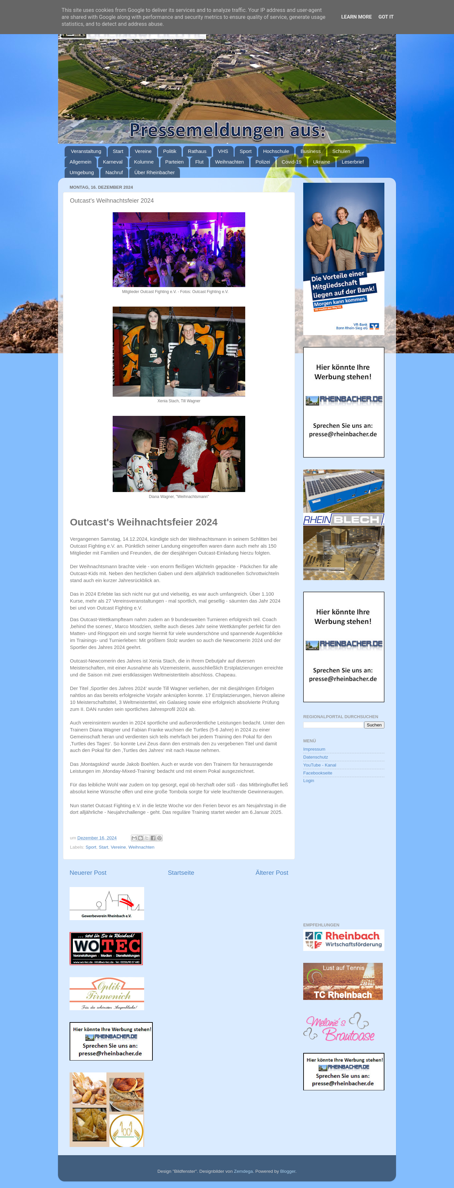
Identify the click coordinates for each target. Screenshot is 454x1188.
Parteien (174, 162)
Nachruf (114, 172)
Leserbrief (353, 162)
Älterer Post (271, 872)
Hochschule (276, 151)
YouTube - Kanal (319, 765)
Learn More (356, 17)
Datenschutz (315, 757)
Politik (169, 151)
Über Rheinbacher (154, 172)
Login (308, 780)
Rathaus (197, 151)
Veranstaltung (86, 151)
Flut (199, 162)
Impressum (314, 749)
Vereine (143, 151)
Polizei (262, 162)
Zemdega (243, 1171)
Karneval (113, 162)
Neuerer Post (88, 872)
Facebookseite (317, 772)
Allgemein (80, 162)
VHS (223, 151)
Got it (386, 17)
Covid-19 (292, 162)
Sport (246, 151)
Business (311, 151)
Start (118, 151)
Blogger (287, 1171)
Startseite (181, 872)
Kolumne (144, 162)
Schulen (341, 151)
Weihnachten (229, 162)
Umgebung (82, 172)
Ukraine (321, 162)
